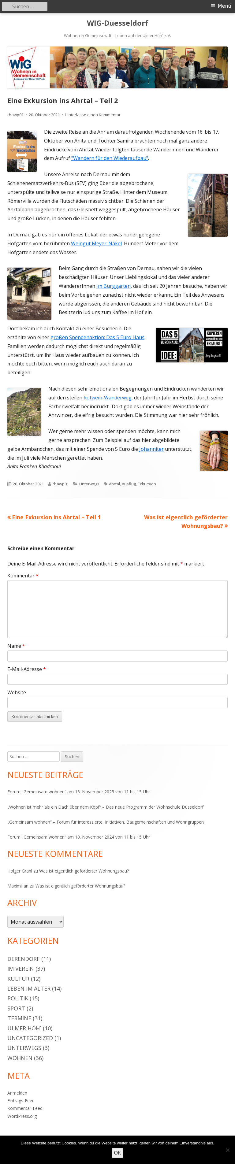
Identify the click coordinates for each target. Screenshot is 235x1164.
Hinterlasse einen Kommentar (93, 114)
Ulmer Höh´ (24, 1028)
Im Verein (20, 968)
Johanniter (151, 449)
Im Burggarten (113, 286)
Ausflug (129, 484)
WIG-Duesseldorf (117, 23)
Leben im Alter (28, 988)
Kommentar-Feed (25, 1108)
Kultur (18, 978)
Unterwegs (89, 484)
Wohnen (19, 1058)
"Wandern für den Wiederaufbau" (109, 158)
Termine (19, 1018)
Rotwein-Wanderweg (108, 397)
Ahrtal (114, 484)
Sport (16, 1008)
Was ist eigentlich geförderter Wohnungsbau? (84, 871)
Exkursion (147, 484)
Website (16, 692)
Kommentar (23, 575)
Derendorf (23, 958)
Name (16, 646)
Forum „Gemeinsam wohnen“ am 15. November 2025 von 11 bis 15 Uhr (78, 792)
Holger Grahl (19, 871)
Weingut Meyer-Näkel (96, 243)
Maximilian (17, 886)
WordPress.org (22, 1116)
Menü (224, 6)
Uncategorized (30, 1038)
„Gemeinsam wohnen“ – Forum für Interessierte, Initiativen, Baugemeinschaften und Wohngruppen (105, 822)
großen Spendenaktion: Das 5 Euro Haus (97, 337)
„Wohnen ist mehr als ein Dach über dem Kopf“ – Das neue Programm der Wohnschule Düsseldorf (105, 807)
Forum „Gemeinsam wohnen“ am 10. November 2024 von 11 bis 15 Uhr (78, 837)
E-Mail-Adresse (26, 669)
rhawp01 (15, 114)
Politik (17, 998)
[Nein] (227, 1150)
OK (117, 1152)
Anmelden (17, 1093)
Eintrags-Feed (21, 1100)
